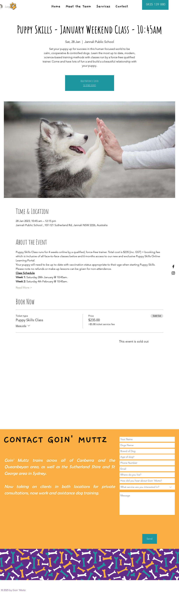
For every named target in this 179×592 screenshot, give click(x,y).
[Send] (149, 539)
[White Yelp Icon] (162, 581)
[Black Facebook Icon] (173, 266)
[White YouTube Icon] (156, 581)
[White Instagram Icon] (169, 581)
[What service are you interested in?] (147, 487)
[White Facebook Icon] (149, 581)
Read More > (24, 287)
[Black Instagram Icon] (173, 273)
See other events (89, 85)
